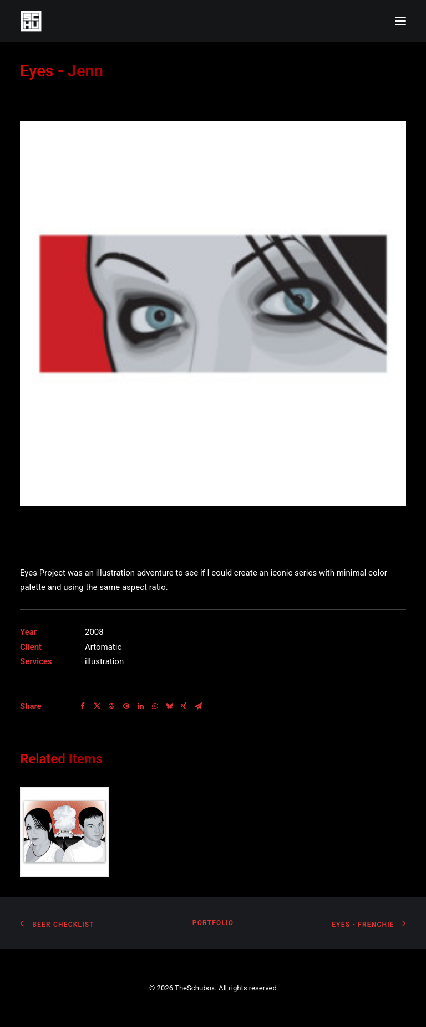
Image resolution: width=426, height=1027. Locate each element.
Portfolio (213, 923)
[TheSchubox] (213, 21)
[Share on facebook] (82, 706)
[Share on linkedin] (140, 706)
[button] (400, 21)
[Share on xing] (183, 706)
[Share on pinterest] (126, 706)
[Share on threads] (111, 706)
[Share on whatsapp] (154, 706)
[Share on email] (198, 706)
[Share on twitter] (97, 706)
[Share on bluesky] (169, 706)
